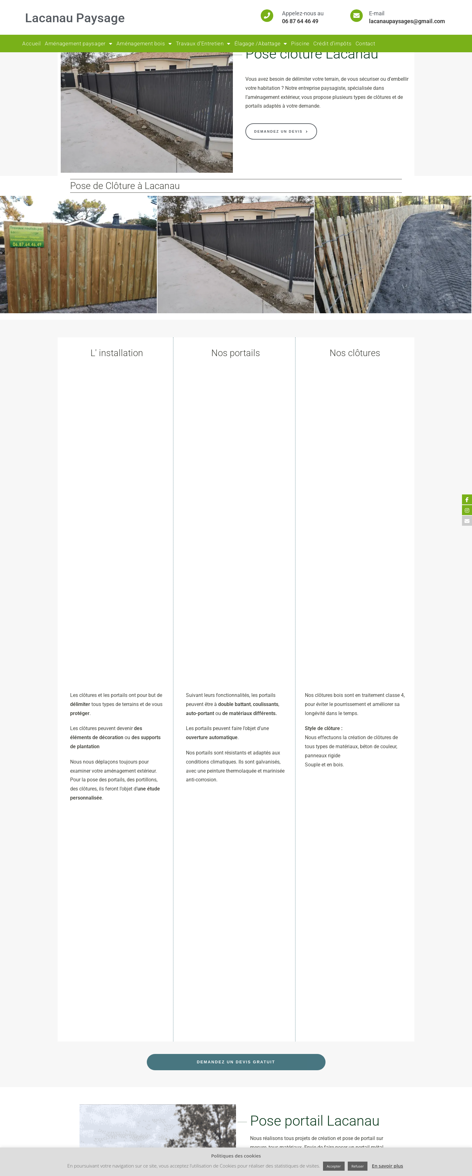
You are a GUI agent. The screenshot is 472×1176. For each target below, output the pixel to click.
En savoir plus (387, 1166)
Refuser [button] (357, 1166)
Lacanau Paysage (75, 18)
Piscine (300, 43)
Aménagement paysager (79, 43)
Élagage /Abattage (261, 43)
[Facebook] (156, 1129)
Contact (365, 43)
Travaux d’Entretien (203, 43)
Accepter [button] (334, 1166)
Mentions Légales (164, 1099)
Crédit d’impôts (332, 43)
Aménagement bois (144, 43)
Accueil (31, 43)
